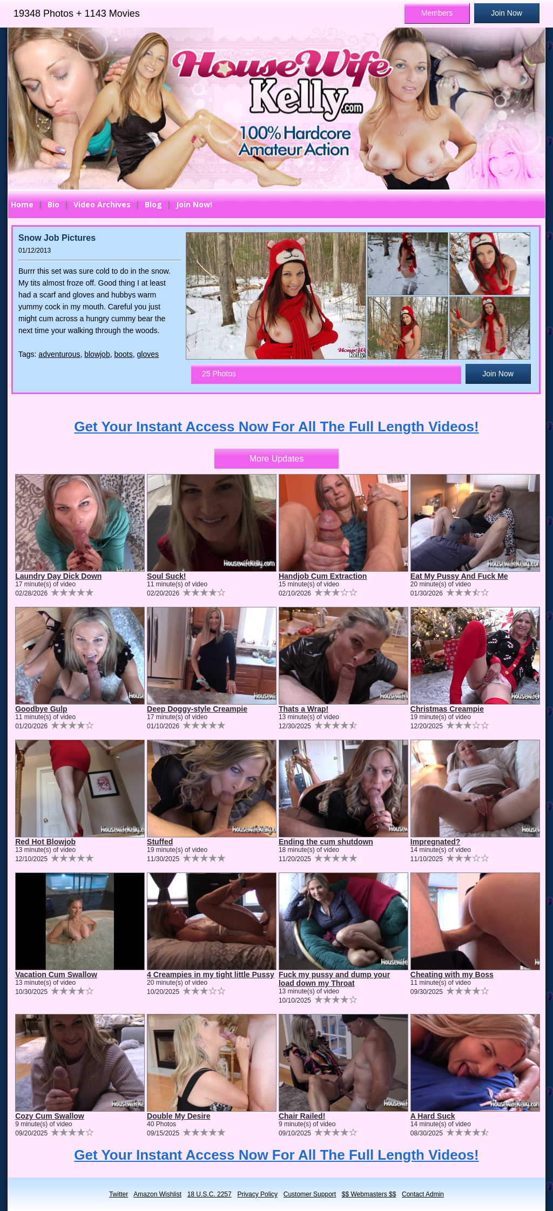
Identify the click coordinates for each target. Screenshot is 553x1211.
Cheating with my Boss (452, 974)
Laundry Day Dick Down (58, 576)
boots (123, 354)
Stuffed (160, 841)
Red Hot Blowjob (45, 841)
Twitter (118, 1194)
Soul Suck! (166, 576)
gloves (148, 354)
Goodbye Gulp (41, 709)
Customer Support (310, 1194)
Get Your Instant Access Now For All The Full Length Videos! (276, 426)
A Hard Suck (432, 1116)
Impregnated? (435, 841)
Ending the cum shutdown (326, 841)
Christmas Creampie (447, 709)
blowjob (97, 354)
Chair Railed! (302, 1116)
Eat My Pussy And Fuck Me (459, 576)
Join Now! (194, 204)
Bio (53, 204)
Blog (153, 204)
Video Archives (102, 204)
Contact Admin (423, 1194)
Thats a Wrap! (303, 709)
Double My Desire (178, 1116)
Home (22, 204)
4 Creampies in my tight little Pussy (210, 974)
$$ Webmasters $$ (369, 1194)
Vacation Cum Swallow (56, 974)
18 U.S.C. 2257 (209, 1194)
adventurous (59, 354)
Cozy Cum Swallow (49, 1116)
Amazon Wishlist (157, 1194)
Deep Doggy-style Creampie (197, 709)
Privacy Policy (257, 1194)
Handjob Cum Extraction (323, 576)
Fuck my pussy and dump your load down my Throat (334, 978)
